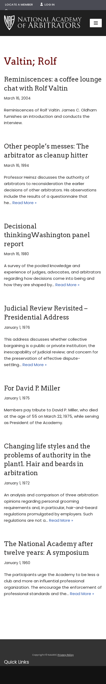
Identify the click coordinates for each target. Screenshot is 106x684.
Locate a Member (19, 4)
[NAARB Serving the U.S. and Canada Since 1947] (43, 23)
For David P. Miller (32, 388)
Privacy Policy (66, 654)
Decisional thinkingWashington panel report (47, 235)
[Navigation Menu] (96, 23)
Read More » (24, 202)
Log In (47, 4)
